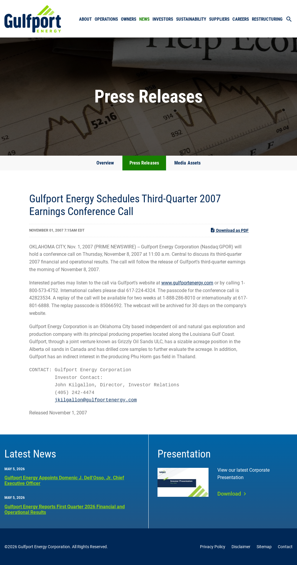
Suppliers (219, 19)
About (85, 19)
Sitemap (264, 547)
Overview (105, 163)
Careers (240, 19)
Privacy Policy (212, 547)
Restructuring (267, 19)
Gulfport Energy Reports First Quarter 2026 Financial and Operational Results (64, 509)
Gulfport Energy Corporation (44, 546)
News (144, 19)
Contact (285, 547)
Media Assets (187, 163)
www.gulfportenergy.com (187, 283)
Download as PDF (229, 230)
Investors (162, 19)
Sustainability (191, 19)
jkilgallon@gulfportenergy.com (96, 400)
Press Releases (144, 163)
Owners (128, 19)
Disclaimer (241, 547)
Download (229, 494)
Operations (106, 19)
